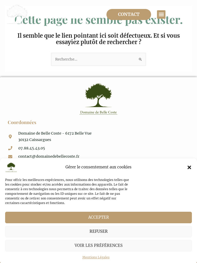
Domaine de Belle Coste (59, 14)
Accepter (98, 222)
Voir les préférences (99, 250)
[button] (189, 172)
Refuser (99, 236)
